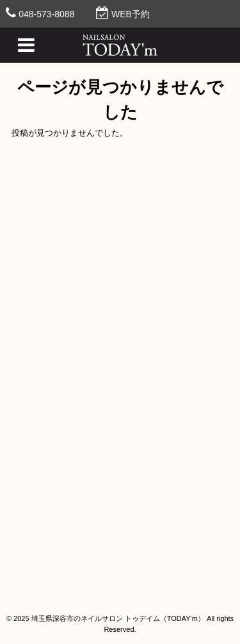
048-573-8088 (46, 14)
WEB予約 (130, 14)
